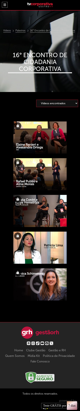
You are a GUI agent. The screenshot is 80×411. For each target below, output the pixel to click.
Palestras (20, 30)
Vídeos (7, 30)
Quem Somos (15, 355)
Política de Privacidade (59, 355)
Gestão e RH (57, 350)
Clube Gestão (35, 350)
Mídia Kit (34, 355)
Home (18, 350)
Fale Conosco (40, 361)
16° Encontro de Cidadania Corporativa (52, 30)
